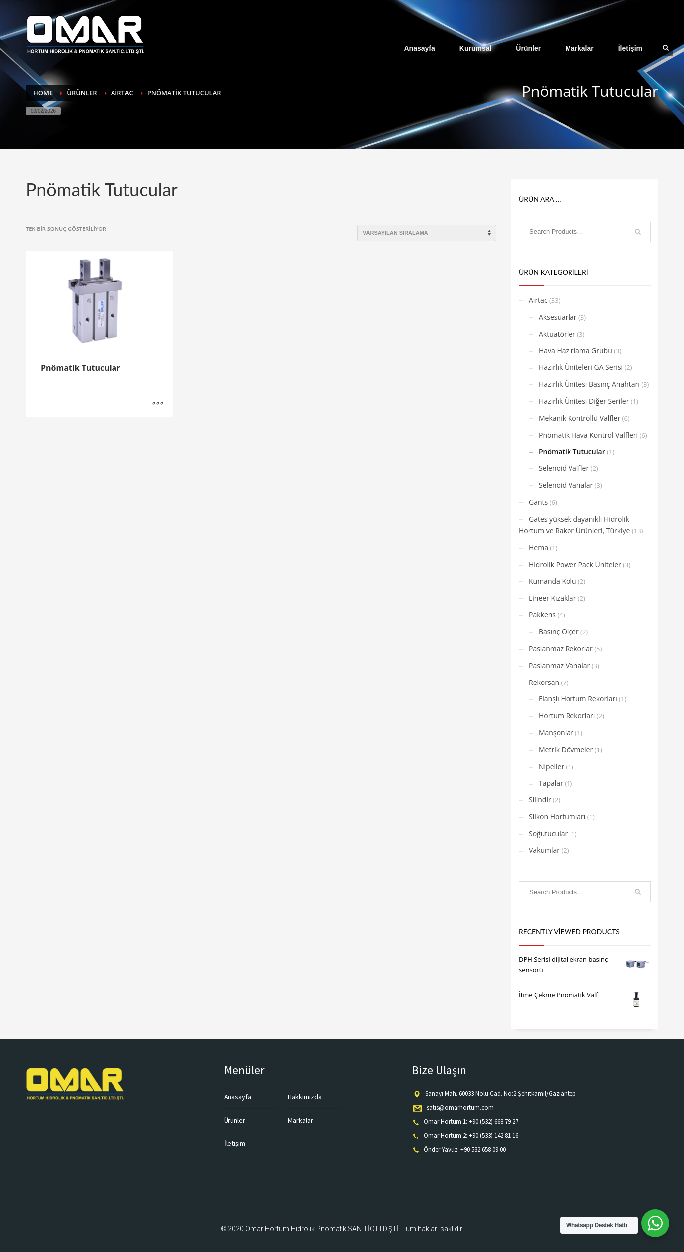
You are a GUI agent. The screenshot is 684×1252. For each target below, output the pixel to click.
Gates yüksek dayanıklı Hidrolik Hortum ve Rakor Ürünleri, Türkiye (574, 525)
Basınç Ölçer (559, 631)
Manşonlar (556, 732)
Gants (538, 502)
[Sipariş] (426, 233)
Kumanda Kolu (552, 581)
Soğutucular (548, 833)
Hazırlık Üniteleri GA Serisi (581, 367)
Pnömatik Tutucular (572, 451)
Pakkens (542, 614)
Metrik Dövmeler (566, 749)
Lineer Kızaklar (552, 598)
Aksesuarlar (558, 317)
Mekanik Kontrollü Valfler (579, 418)
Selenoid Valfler (564, 468)
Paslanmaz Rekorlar (561, 648)
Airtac (538, 300)
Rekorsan (544, 682)
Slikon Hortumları (557, 816)
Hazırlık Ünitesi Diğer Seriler (584, 401)
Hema (538, 547)
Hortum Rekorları (567, 715)
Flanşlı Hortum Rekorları (578, 698)
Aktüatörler (557, 334)
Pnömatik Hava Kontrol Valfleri (588, 435)
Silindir (540, 799)
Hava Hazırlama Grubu (575, 350)
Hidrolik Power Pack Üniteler (575, 564)
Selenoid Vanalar (566, 485)
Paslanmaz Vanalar (559, 665)
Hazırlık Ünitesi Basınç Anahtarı (589, 384)
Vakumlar (544, 850)
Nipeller (551, 766)
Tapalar (551, 783)
